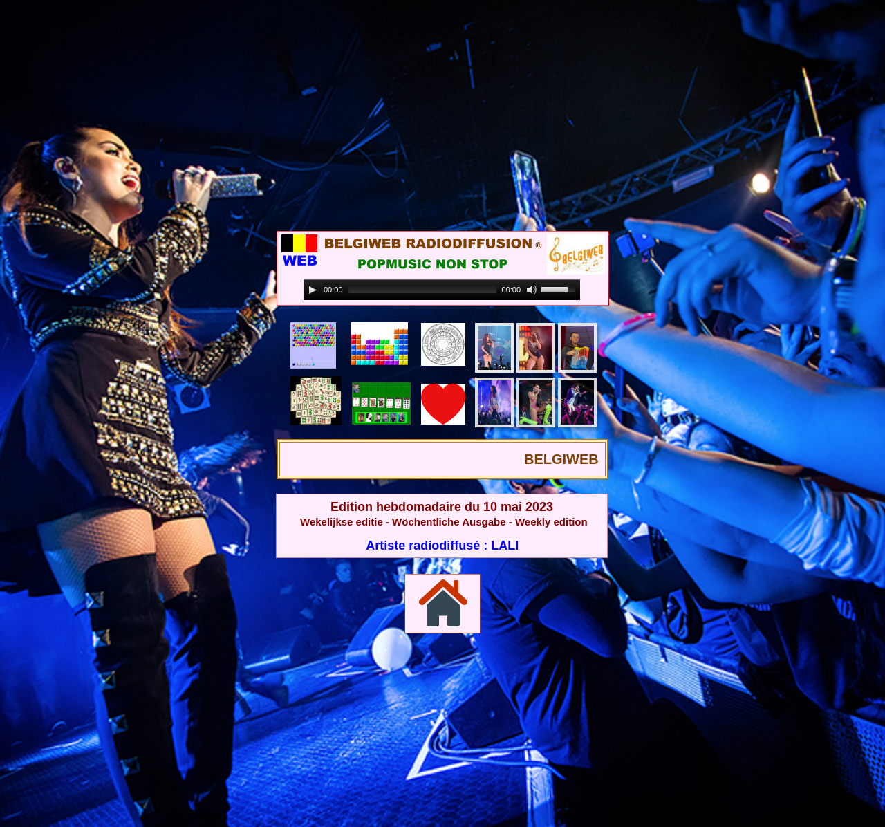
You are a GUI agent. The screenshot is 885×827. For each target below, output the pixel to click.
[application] (442, 290)
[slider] (422, 289)
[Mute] (531, 289)
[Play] (312, 289)
